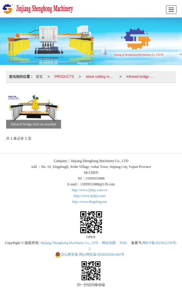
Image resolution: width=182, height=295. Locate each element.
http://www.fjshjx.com (89, 196)
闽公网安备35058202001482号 (89, 254)
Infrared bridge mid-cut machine (142, 77)
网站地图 (109, 243)
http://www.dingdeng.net (89, 202)
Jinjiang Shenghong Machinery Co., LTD (69, 243)
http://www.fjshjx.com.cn (89, 190)
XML (123, 243)
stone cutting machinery (101, 77)
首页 (39, 77)
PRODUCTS (64, 77)
